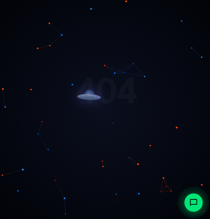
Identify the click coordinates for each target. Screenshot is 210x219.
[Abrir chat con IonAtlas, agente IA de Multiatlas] (193, 202)
